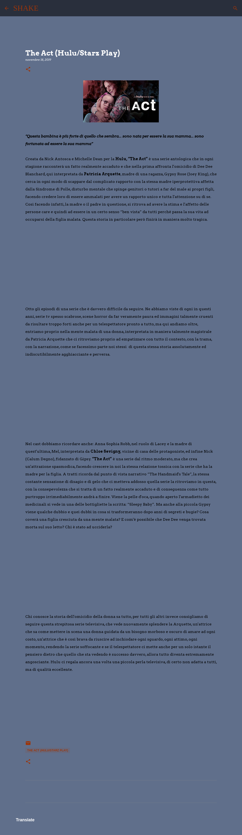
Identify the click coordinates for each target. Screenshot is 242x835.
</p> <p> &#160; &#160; (39, 259)
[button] (28, 69)
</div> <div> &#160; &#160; (39, 709)
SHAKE (26, 8)
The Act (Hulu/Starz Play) (47, 750)
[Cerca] (45, 8)
